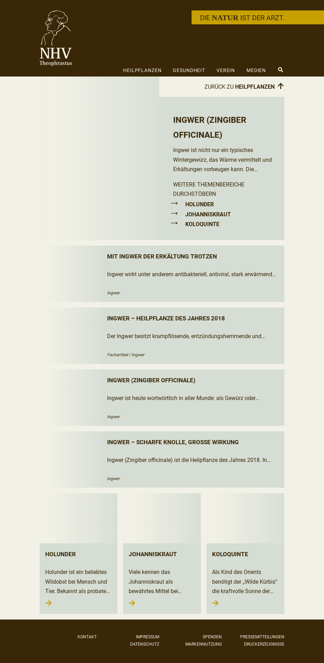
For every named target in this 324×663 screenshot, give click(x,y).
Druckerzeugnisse (264, 644)
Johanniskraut (208, 214)
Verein (226, 70)
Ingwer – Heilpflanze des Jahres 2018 (166, 318)
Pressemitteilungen (262, 636)
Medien (256, 70)
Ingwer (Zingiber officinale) (151, 380)
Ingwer (113, 292)
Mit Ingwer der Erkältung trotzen (162, 256)
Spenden (212, 636)
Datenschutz (144, 644)
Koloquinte (202, 224)
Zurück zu (244, 86)
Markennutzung (203, 644)
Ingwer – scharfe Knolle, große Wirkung (173, 442)
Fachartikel (117, 354)
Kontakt (87, 636)
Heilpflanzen (142, 70)
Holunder (199, 204)
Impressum (147, 636)
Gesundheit (189, 70)
